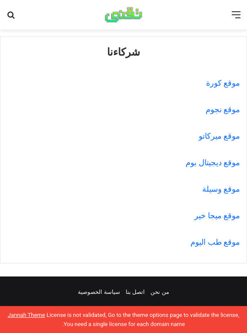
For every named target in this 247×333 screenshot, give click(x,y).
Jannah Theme (26, 315)
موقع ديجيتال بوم (212, 162)
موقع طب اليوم (215, 241)
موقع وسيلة (221, 188)
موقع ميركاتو (219, 135)
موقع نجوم (223, 109)
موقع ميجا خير (217, 215)
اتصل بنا (135, 292)
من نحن (159, 292)
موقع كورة (223, 82)
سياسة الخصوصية (99, 292)
